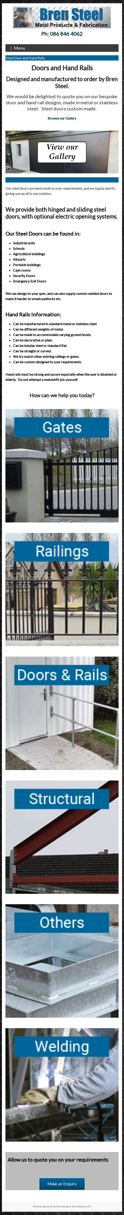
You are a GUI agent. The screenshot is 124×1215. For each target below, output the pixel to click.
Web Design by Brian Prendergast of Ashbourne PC (62, 1206)
